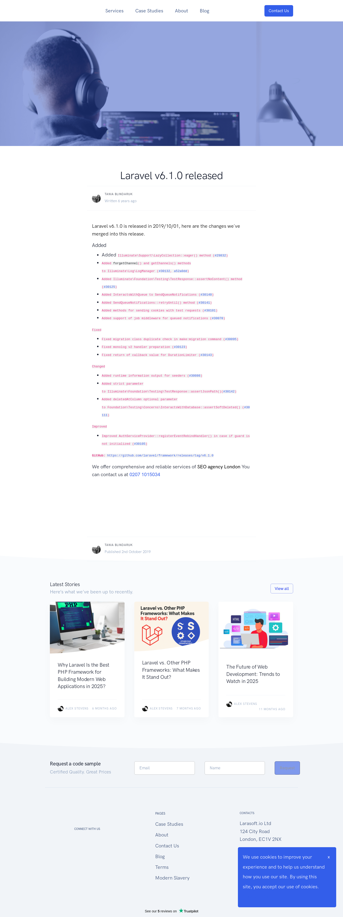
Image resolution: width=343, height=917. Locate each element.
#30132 (164, 271)
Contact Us (279, 10)
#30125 (109, 287)
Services (114, 11)
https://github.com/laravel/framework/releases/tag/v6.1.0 (160, 455)
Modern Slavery (172, 878)
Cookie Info (255, 896)
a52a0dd (180, 271)
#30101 (210, 310)
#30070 (217, 318)
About (181, 11)
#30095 (230, 339)
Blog (204, 11)
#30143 (206, 355)
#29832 (220, 255)
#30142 (229, 391)
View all (282, 588)
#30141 (204, 303)
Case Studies (149, 11)
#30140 (206, 295)
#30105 (139, 444)
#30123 (179, 347)
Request (287, 767)
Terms (162, 867)
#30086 (194, 376)
